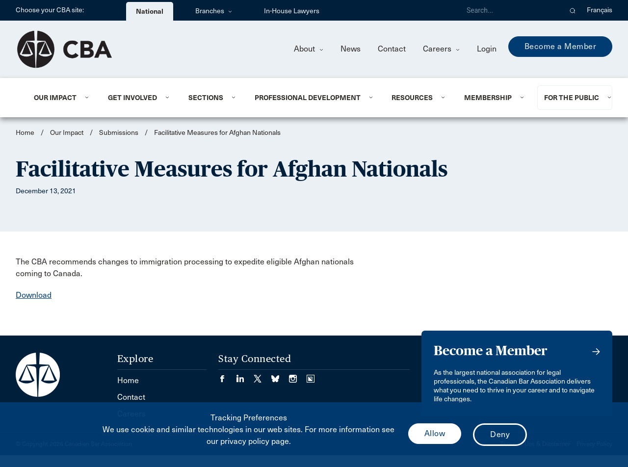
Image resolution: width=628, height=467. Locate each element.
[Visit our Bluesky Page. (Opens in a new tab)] (280, 375)
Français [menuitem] (599, 10)
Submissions (118, 133)
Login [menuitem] (487, 48)
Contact (392, 48)
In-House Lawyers (291, 11)
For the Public (571, 97)
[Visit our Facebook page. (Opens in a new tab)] (227, 375)
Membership (488, 97)
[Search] (510, 10)
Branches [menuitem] (213, 11)
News (350, 48)
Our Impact (55, 97)
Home (25, 133)
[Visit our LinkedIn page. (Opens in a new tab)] (245, 375)
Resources (412, 97)
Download (34, 295)
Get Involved (132, 97)
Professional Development (308, 97)
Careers (441, 48)
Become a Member (560, 46)
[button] (573, 10)
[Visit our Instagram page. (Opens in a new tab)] (298, 375)
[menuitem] (59, 97)
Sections (205, 97)
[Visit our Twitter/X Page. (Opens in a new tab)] (262, 375)
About (308, 48)
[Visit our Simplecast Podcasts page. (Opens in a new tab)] (310, 375)
